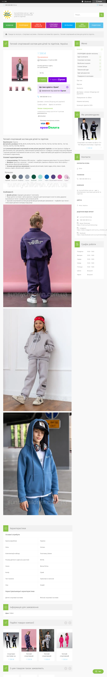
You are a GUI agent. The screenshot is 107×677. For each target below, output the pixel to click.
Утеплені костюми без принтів (48, 34)
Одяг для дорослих (84, 73)
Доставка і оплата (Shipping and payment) (88, 93)
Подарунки (96, 25)
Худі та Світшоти (38, 25)
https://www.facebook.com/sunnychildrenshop (91, 235)
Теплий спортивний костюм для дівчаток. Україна (64, 655)
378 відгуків (87, 1)
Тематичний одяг (83, 70)
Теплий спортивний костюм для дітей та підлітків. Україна (28, 655)
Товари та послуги (14, 34)
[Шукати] (101, 15)
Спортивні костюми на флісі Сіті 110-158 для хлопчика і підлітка (11, 655)
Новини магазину (83, 101)
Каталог (79, 49)
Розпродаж (23, 25)
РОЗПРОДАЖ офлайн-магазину (88, 53)
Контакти (80, 88)
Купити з (58, 80)
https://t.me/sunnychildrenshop (87, 225)
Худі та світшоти (83, 57)
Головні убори (82, 66)
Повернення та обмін (84, 98)
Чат (98, 671)
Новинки (9, 25)
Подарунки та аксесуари (85, 76)
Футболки (68, 25)
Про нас (79, 80)
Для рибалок (82, 25)
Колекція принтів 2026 (84, 105)
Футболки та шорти (84, 63)
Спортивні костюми (54, 25)
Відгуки (79, 84)
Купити (43, 79)
